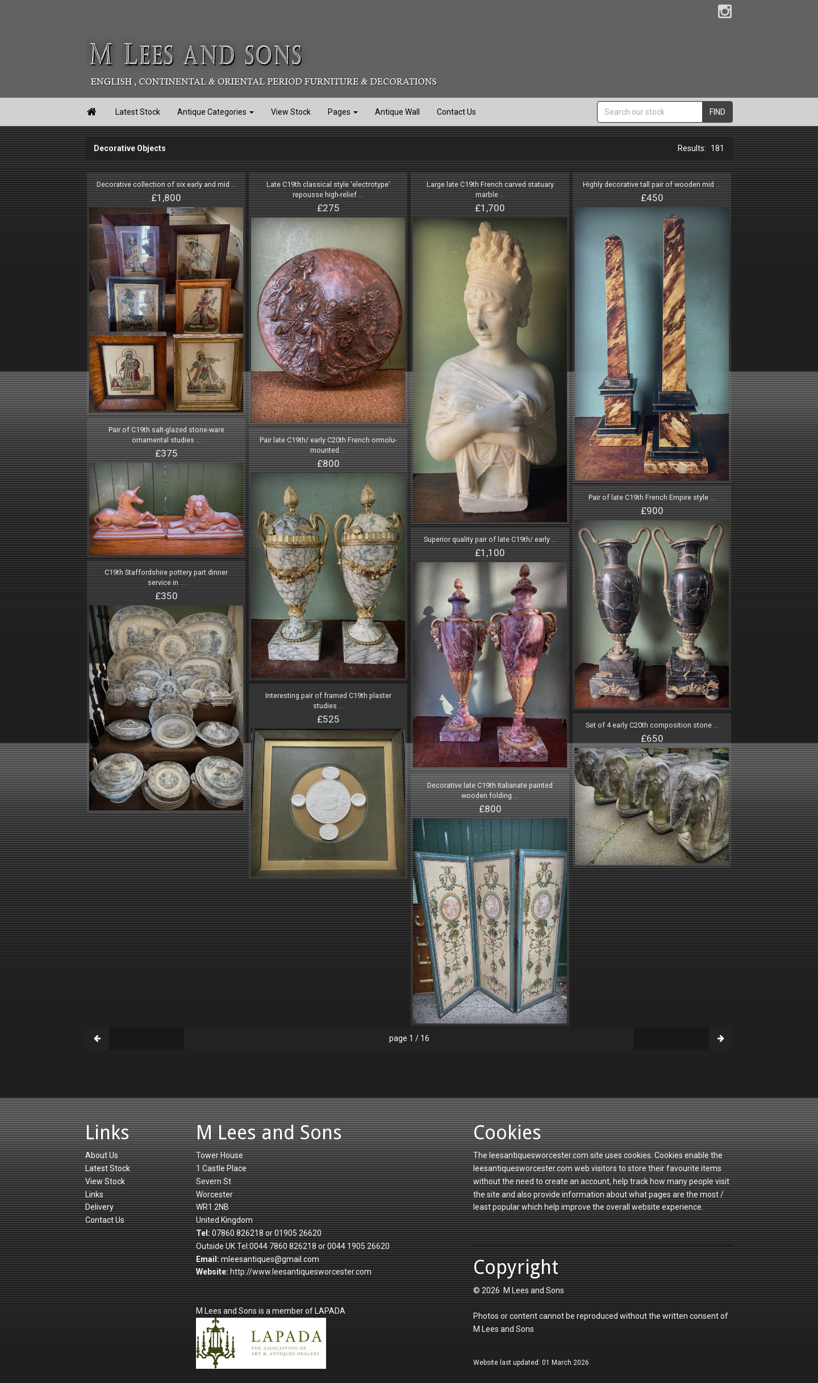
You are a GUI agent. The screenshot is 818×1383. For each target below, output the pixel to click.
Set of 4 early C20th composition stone (652, 725)
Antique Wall (397, 111)
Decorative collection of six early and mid (166, 184)
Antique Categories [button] (215, 111)
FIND (717, 111)
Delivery (99, 1206)
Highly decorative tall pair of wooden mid (652, 184)
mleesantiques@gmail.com (270, 1259)
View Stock (291, 111)
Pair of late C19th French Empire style (652, 497)
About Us (101, 1155)
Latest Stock (137, 111)
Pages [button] (343, 111)
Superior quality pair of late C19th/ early (490, 539)
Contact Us (456, 111)
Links (94, 1194)
